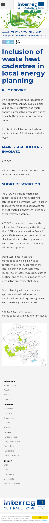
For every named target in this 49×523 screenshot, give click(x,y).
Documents (9, 479)
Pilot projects (37, 35)
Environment (9, 418)
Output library (9, 446)
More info (44, 521)
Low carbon (9, 413)
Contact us (8, 399)
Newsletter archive (12, 483)
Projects (9, 35)
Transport (8, 427)
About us (7, 390)
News (6, 394)
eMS (6, 465)
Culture (7, 422)
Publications (9, 451)
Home (38, 32)
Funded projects (11, 437)
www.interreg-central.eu (17, 32)
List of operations (11, 455)
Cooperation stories (12, 441)
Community (9, 474)
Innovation (8, 408)
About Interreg (10, 385)
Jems (6, 469)
